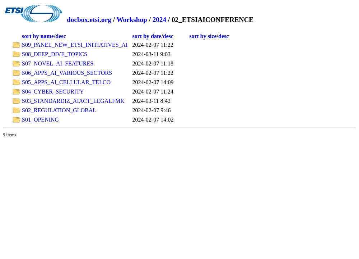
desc (60, 36)
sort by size (202, 36)
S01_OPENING (40, 120)
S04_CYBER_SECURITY (53, 91)
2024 (159, 19)
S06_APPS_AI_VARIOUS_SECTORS (67, 73)
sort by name (38, 36)
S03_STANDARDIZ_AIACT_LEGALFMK (73, 101)
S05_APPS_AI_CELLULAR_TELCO (66, 82)
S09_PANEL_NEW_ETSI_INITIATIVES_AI (75, 45)
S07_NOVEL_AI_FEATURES (57, 63)
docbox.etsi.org (89, 19)
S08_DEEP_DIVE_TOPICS (54, 54)
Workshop (131, 19)
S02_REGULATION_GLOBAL (59, 110)
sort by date (147, 36)
